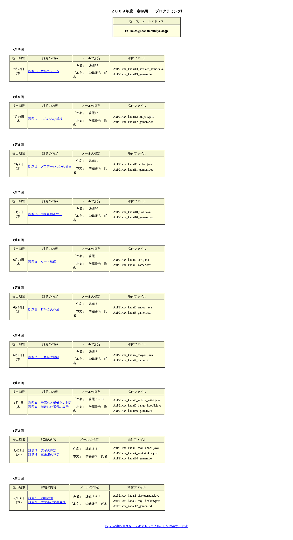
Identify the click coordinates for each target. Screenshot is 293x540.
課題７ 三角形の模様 (43, 357)
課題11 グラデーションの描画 (50, 166)
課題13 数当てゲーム (43, 71)
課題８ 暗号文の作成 (43, 309)
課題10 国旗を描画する (45, 214)
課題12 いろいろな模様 (45, 118)
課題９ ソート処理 (42, 261)
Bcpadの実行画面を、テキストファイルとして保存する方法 (146, 526)
